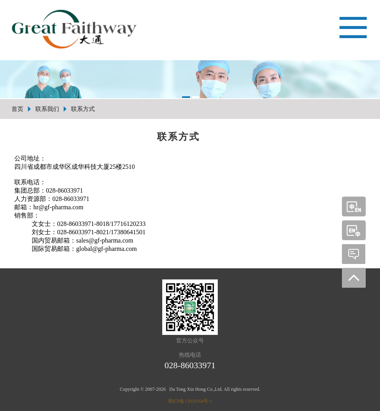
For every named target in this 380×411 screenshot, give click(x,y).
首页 (17, 109)
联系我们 (47, 109)
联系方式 (83, 109)
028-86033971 (190, 365)
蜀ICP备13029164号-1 (190, 401)
